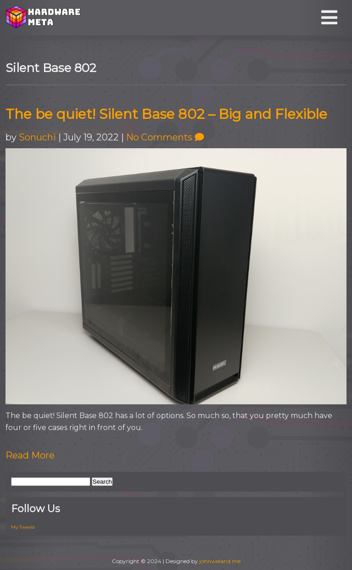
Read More (30, 455)
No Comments (165, 137)
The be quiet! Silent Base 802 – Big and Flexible (166, 114)
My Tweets (23, 527)
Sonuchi (37, 137)
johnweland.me (220, 561)
